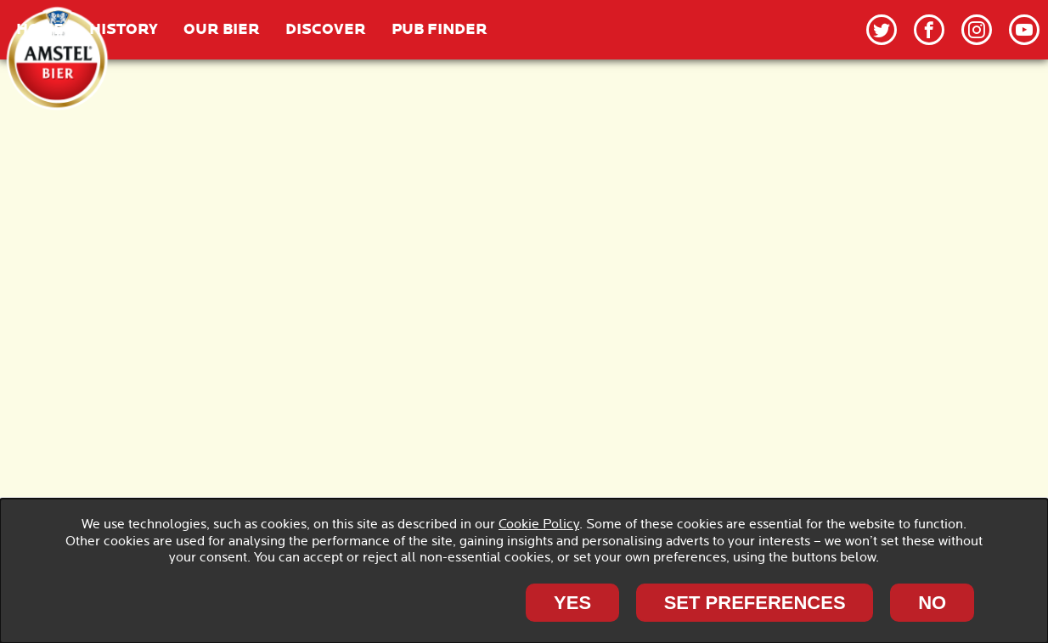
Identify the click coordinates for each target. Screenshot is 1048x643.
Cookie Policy (539, 524)
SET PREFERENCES (755, 602)
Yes (572, 602)
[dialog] (524, 571)
